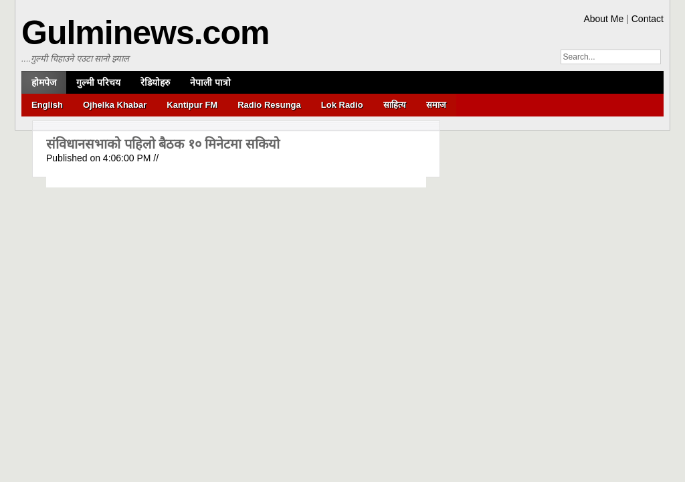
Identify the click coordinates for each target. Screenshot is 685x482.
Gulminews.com (145, 33)
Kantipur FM (192, 105)
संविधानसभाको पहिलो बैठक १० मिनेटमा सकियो (163, 144)
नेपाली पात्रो (210, 82)
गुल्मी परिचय (98, 82)
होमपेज (43, 82)
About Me (603, 18)
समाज (436, 105)
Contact (647, 18)
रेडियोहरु (155, 82)
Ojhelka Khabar (114, 105)
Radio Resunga (269, 105)
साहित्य (394, 105)
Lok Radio (342, 105)
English (47, 105)
